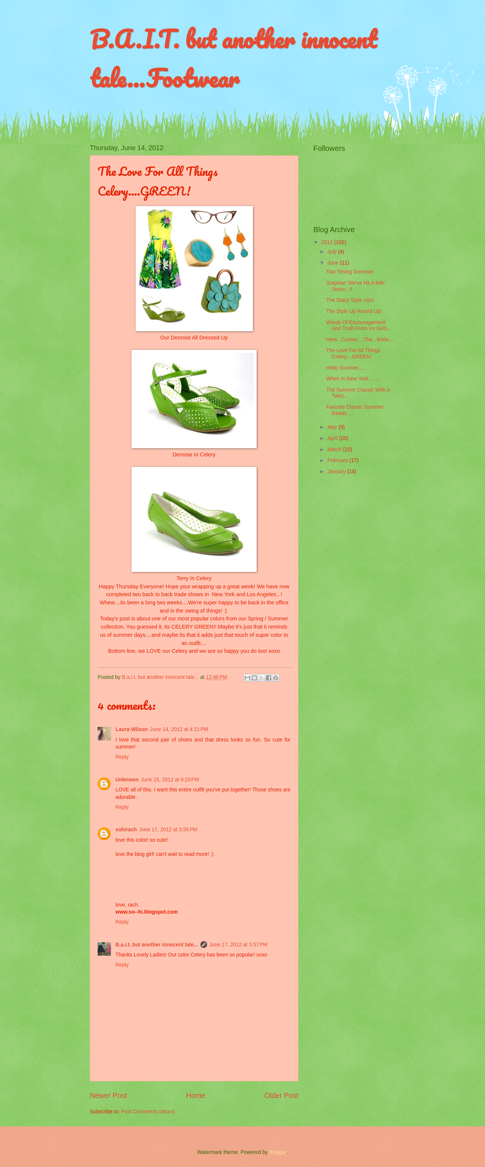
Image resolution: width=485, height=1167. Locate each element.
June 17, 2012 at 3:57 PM (238, 945)
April (333, 438)
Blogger (277, 1152)
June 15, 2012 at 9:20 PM (170, 779)
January (337, 471)
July (332, 251)
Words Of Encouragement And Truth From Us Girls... (358, 326)
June (333, 263)
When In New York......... (353, 379)
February (338, 460)
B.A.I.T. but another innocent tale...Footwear (233, 58)
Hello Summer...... (346, 368)
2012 (327, 242)
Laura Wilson (131, 729)
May (333, 427)
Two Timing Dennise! (350, 272)
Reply (122, 757)
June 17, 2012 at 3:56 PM (168, 829)
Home (196, 1096)
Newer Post (108, 1096)
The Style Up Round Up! (354, 311)
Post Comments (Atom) (147, 1111)
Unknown (127, 779)
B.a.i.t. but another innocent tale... (156, 945)
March (335, 449)
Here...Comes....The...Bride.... (360, 339)
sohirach (126, 829)
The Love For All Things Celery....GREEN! (353, 354)
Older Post (281, 1096)
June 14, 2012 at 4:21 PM (179, 729)
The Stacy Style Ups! (350, 300)
